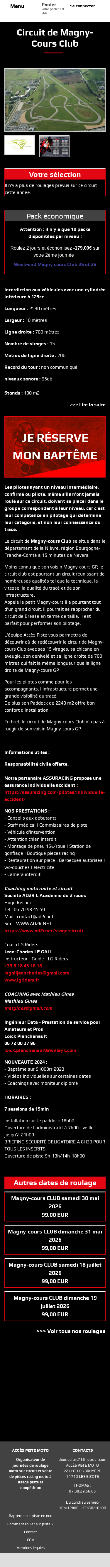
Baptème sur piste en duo (30, 1516)
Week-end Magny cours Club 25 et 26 (55, 264)
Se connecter (82, 6)
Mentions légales (30, 1548)
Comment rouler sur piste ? (30, 1524)
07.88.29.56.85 (82, 1491)
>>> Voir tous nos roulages (71, 1331)
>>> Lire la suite (88, 404)
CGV (30, 1540)
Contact (30, 1532)
